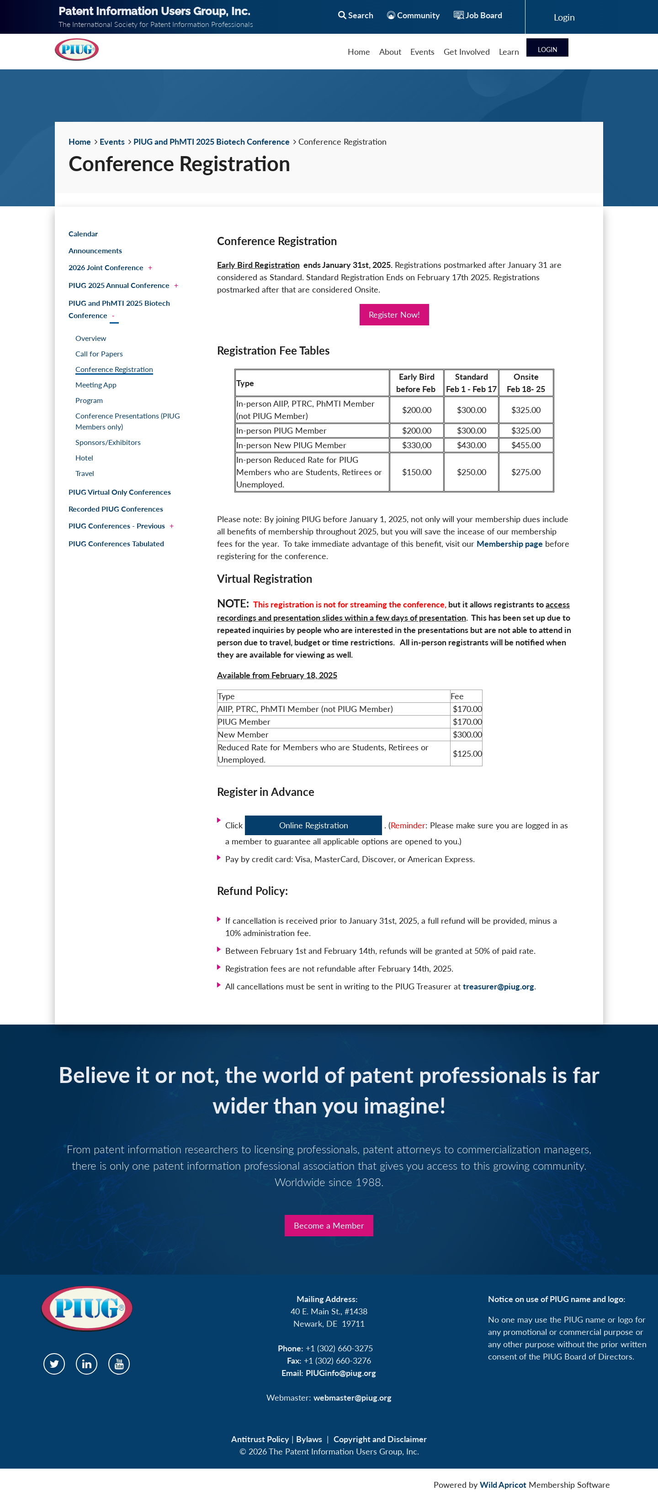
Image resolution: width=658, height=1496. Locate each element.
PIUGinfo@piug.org (341, 1373)
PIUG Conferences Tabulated (116, 543)
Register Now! (394, 314)
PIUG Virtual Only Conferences (120, 491)
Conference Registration (114, 369)
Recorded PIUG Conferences (116, 508)
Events (112, 141)
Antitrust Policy (260, 1439)
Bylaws (309, 1439)
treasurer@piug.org (498, 986)
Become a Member (329, 1225)
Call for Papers (99, 353)
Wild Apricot (503, 1485)
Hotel (84, 457)
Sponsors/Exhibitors (108, 442)
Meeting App (96, 384)
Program (89, 400)
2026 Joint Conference (106, 267)
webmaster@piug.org (352, 1397)
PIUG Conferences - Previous (117, 525)
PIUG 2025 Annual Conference (119, 285)
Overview (90, 338)
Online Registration (313, 825)
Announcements (95, 250)
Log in (564, 17)
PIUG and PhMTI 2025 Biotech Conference (211, 141)
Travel (84, 473)
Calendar (83, 233)
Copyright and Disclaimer (380, 1439)
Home (80, 141)
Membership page (510, 544)
